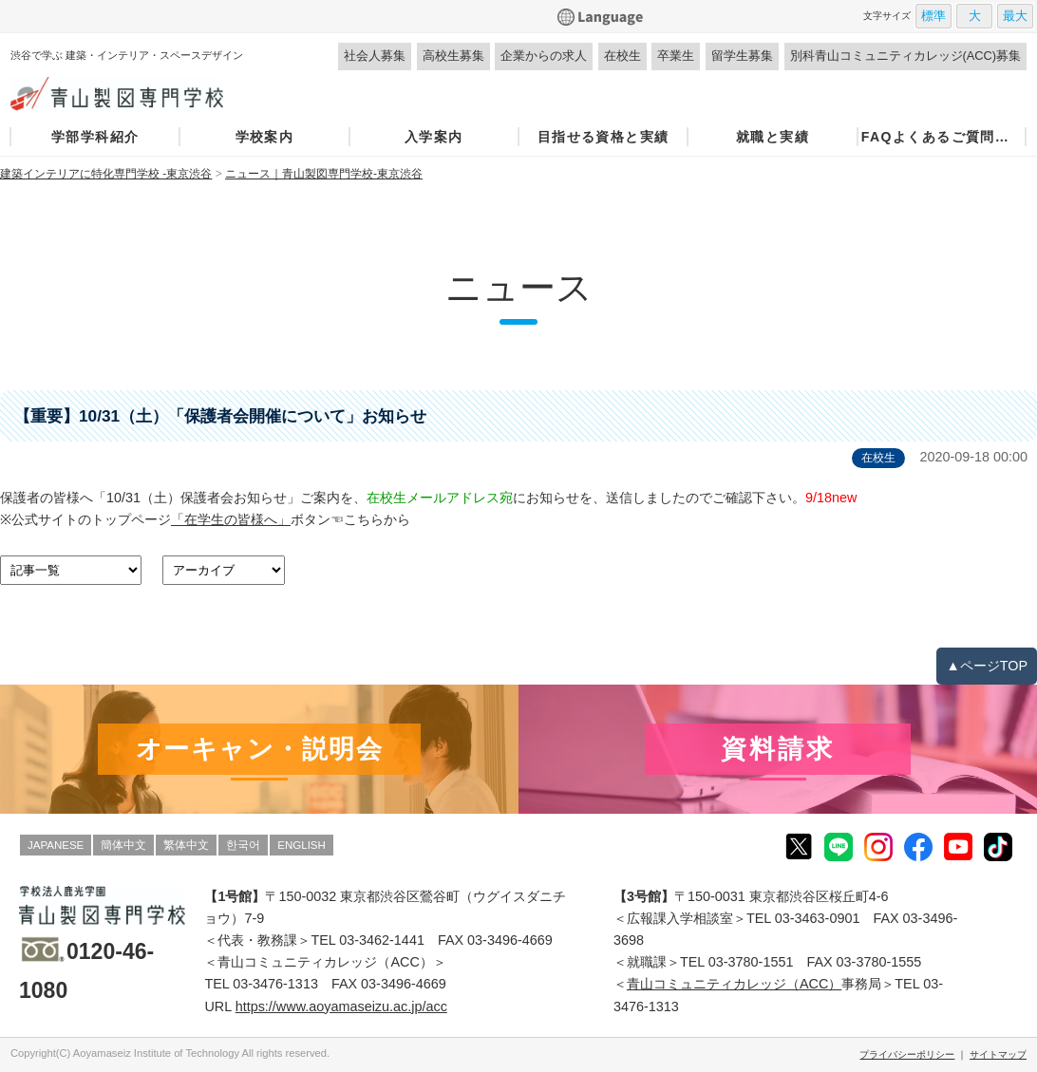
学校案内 (265, 136)
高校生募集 (453, 55)
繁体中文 (186, 845)
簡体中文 (123, 845)
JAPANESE (56, 845)
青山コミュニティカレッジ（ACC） (734, 983)
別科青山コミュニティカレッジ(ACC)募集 (906, 55)
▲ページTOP (987, 665)
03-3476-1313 (275, 983)
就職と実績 (772, 136)
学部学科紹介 (95, 136)
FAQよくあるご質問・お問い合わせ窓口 (942, 136)
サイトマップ (998, 1054)
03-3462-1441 (381, 940)
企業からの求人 (543, 55)
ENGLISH (301, 845)
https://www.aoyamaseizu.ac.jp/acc (341, 1006)
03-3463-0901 (817, 918)
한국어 (243, 845)
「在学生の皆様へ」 (231, 519)
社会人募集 (374, 55)
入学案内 (434, 136)
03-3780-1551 (751, 961)
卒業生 (675, 55)
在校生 (622, 55)
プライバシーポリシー (906, 1054)
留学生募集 (742, 55)
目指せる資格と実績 (603, 136)
